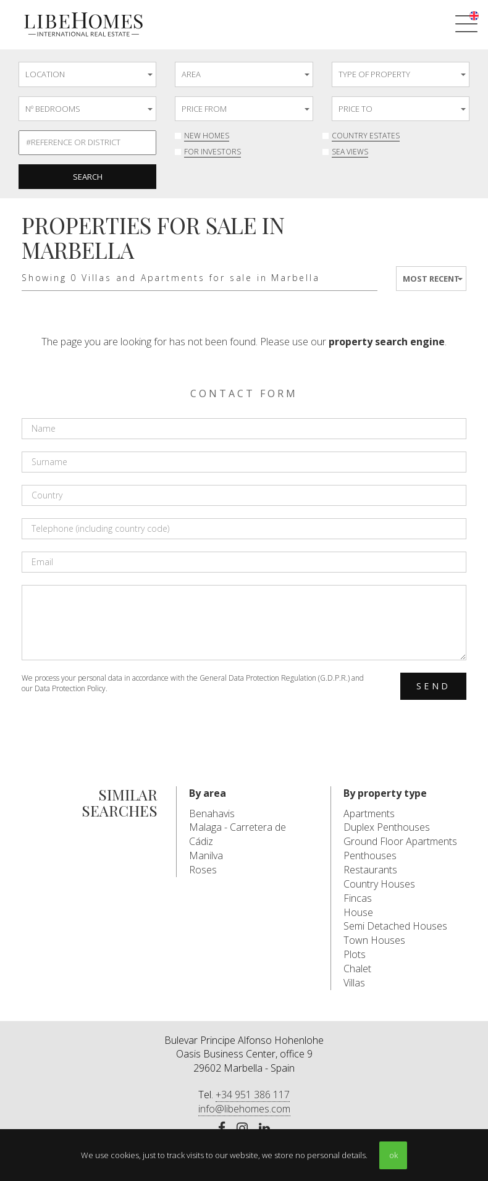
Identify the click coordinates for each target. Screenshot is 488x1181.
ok (393, 1155)
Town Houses (374, 940)
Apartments (369, 813)
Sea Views (350, 151)
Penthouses (370, 855)
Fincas (357, 898)
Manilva (206, 855)
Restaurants (370, 869)
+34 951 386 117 (253, 1094)
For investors (212, 151)
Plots (354, 954)
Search (88, 176)
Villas (354, 983)
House (358, 912)
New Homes (206, 135)
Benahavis (212, 813)
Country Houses (379, 884)
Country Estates (366, 135)
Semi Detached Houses (395, 926)
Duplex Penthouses (386, 827)
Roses (203, 869)
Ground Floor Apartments (400, 841)
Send (433, 686)
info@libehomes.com (244, 1109)
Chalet (357, 968)
